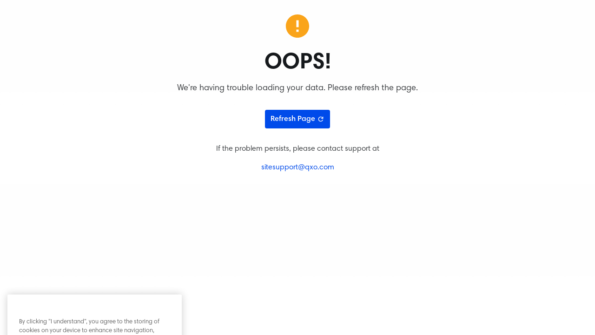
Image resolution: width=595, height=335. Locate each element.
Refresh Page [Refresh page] (297, 119)
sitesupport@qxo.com (297, 167)
